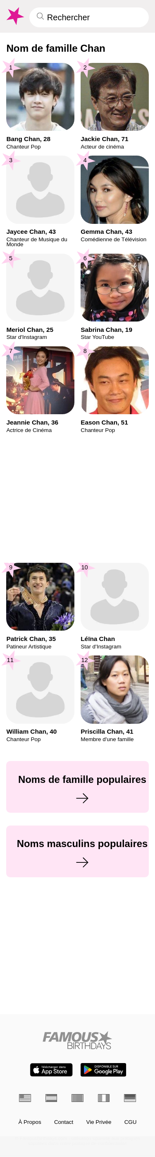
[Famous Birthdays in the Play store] (103, 1070)
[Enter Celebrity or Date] (89, 17)
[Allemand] (130, 1098)
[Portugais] (77, 1098)
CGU (130, 1122)
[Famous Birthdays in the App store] (51, 1070)
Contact (63, 1122)
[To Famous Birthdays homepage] (14, 16)
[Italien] (104, 1098)
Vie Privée (98, 1122)
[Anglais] (25, 1098)
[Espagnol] (51, 1098)
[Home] (77, 1040)
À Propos (29, 1122)
